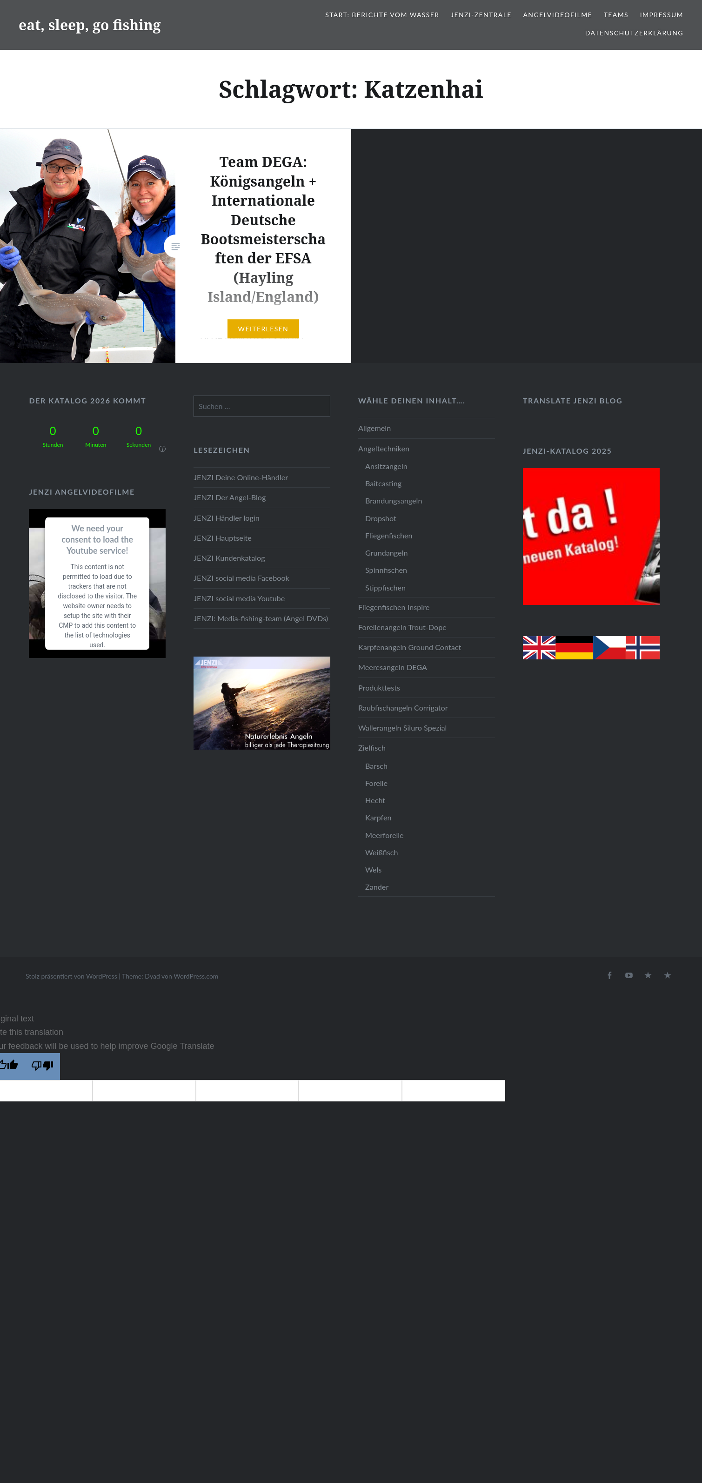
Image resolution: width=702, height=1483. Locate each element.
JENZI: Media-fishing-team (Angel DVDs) (261, 618)
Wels (373, 869)
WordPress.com (196, 976)
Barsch (376, 765)
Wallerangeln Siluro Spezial (402, 727)
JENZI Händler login (227, 517)
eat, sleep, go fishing (90, 24)
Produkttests (379, 687)
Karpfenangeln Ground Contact (409, 647)
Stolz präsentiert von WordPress (71, 976)
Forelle (376, 782)
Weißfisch (381, 852)
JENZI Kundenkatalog (229, 557)
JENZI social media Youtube (239, 598)
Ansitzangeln (386, 466)
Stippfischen (385, 587)
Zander (376, 886)
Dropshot (380, 518)
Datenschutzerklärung (634, 33)
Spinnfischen (386, 569)
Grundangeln (386, 552)
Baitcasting (383, 483)
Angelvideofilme (557, 15)
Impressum (661, 15)
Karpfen (378, 817)
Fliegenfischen (389, 535)
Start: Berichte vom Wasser (382, 15)
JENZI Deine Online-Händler (241, 477)
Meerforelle (384, 835)
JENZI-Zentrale (481, 15)
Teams (616, 15)
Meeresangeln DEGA (392, 667)
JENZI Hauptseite (223, 537)
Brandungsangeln (393, 500)
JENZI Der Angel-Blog (230, 497)
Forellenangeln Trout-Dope (402, 627)
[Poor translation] (42, 1066)
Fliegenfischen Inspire (393, 607)
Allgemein (374, 427)
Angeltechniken (383, 448)
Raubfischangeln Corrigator (403, 707)
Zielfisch (372, 747)
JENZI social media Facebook (241, 577)
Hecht (375, 800)
